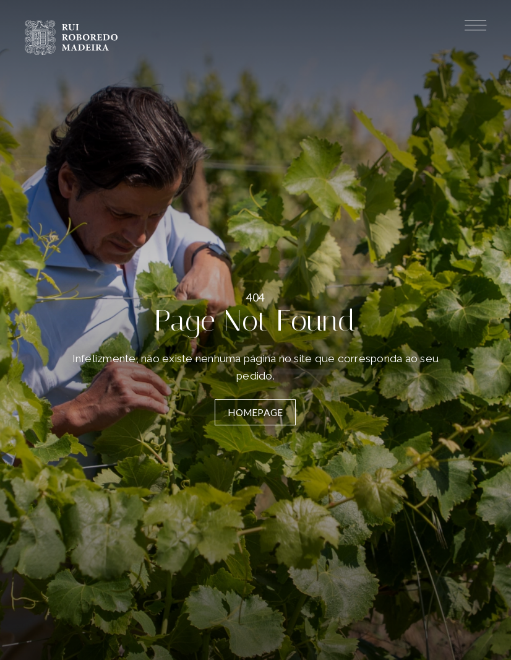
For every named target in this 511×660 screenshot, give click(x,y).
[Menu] (475, 27)
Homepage (255, 412)
